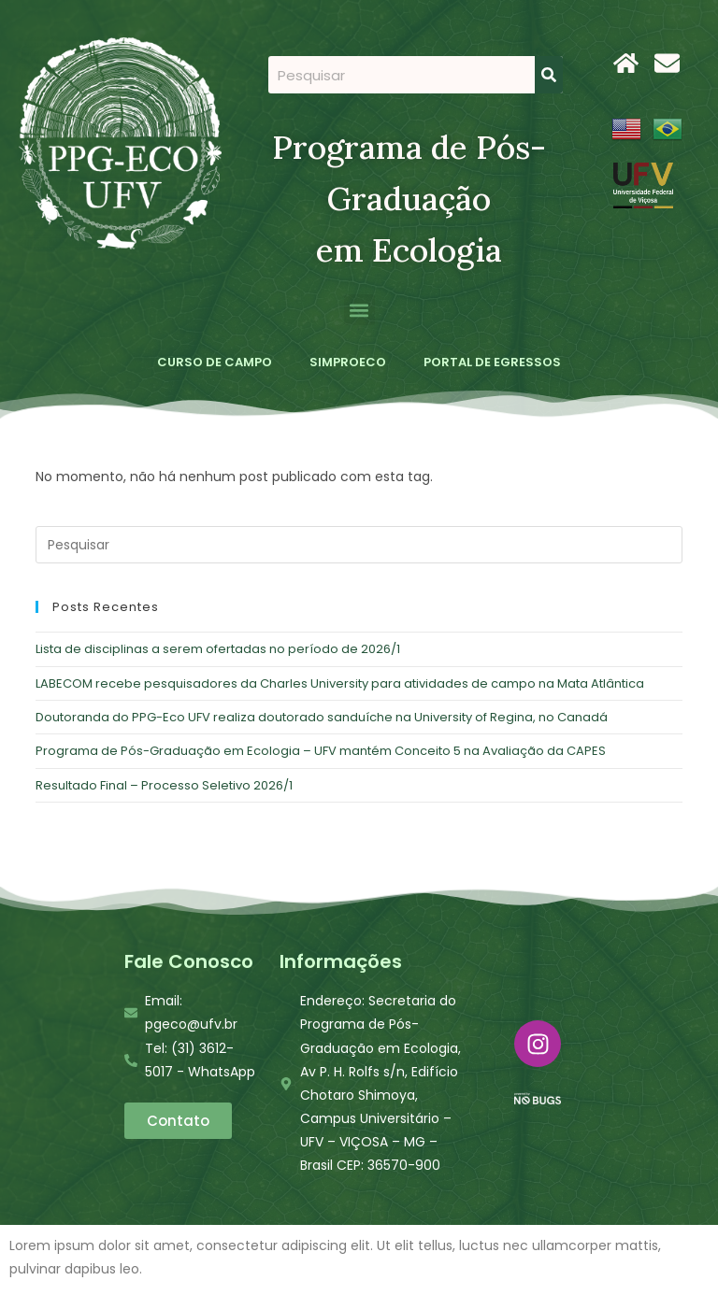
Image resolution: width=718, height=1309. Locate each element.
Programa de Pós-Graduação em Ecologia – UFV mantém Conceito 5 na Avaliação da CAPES (321, 751)
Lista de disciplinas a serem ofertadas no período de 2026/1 (218, 649)
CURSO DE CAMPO (214, 362)
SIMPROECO (347, 362)
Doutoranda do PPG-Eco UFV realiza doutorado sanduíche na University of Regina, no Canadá (322, 717)
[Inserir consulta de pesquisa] (359, 544)
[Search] (549, 74)
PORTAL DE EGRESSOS (492, 362)
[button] (359, 309)
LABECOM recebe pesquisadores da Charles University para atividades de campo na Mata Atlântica (340, 683)
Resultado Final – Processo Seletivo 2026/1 (164, 785)
